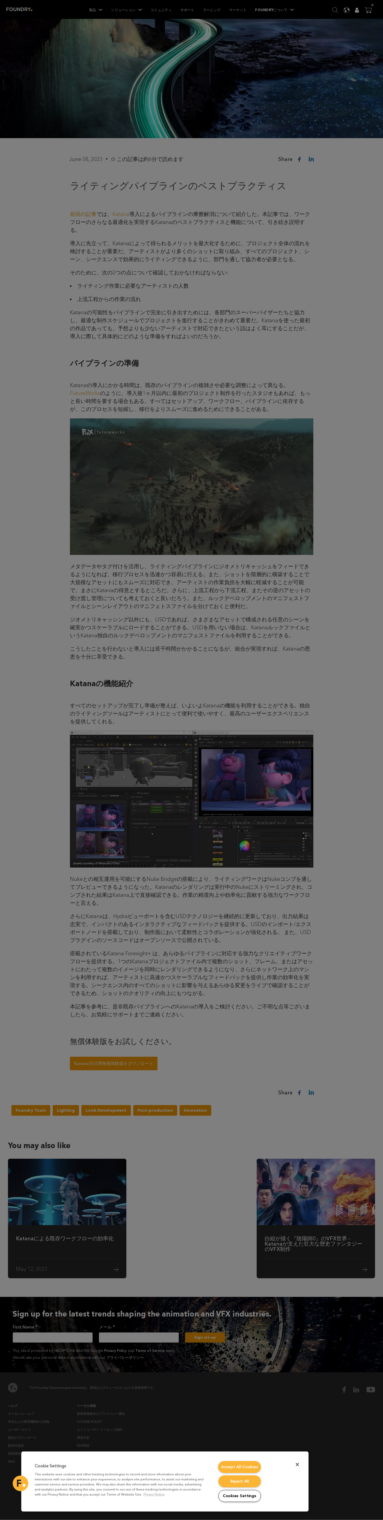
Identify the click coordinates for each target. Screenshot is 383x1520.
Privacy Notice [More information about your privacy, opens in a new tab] (154, 1494)
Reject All (239, 1481)
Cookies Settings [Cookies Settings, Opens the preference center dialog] (239, 1496)
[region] (165, 1481)
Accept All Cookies (239, 1467)
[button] (20, 1483)
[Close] (297, 1464)
